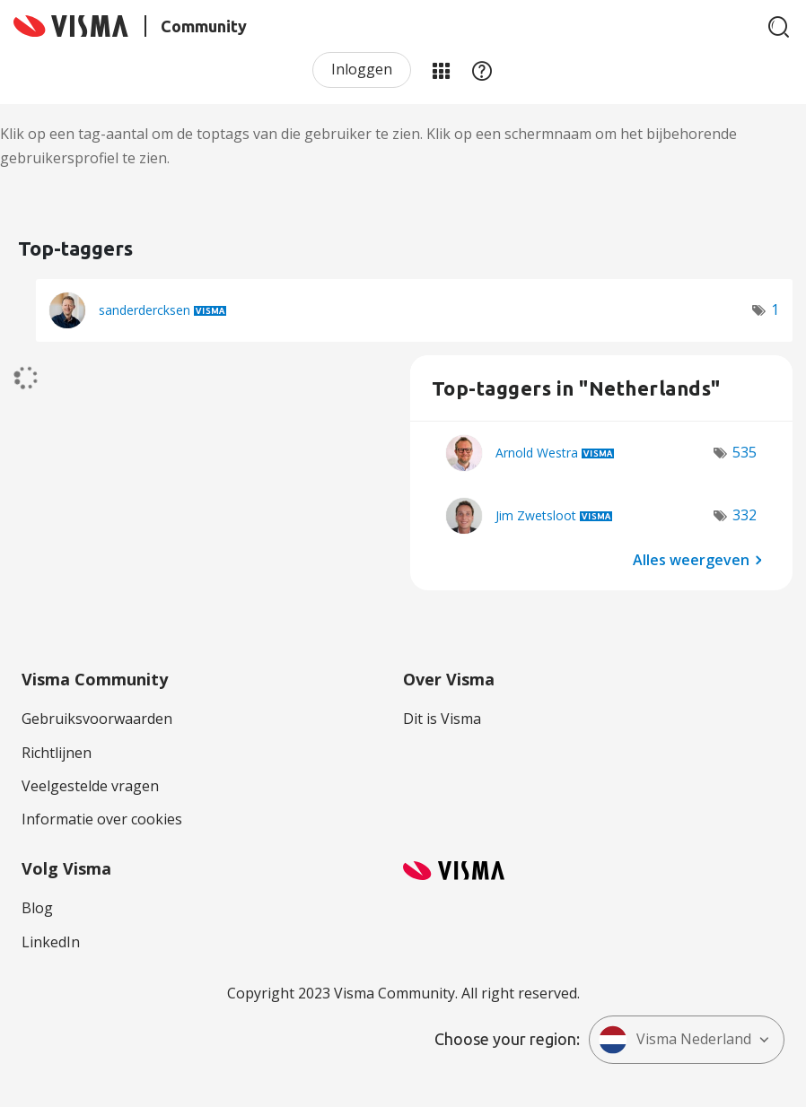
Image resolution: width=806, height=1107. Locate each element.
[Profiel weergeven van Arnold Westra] (536, 452)
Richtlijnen (57, 753)
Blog (37, 908)
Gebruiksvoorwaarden (97, 718)
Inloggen (361, 69)
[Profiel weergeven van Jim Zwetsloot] (535, 515)
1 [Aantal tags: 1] (775, 309)
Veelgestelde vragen (90, 786)
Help (482, 70)
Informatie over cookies (102, 819)
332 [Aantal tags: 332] (744, 515)
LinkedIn (51, 942)
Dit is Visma (442, 718)
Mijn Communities (440, 70)
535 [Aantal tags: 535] (744, 452)
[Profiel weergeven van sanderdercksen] (144, 309)
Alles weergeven (691, 559)
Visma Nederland (675, 1039)
